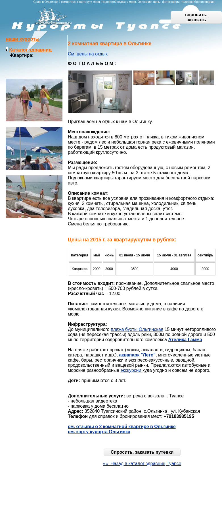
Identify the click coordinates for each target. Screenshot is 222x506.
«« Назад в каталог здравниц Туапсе (142, 463)
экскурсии (131, 370)
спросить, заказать (196, 17)
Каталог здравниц (30, 50)
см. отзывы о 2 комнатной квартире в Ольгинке (122, 426)
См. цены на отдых (88, 53)
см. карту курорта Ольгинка (99, 431)
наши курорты (22, 39)
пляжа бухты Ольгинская (137, 329)
